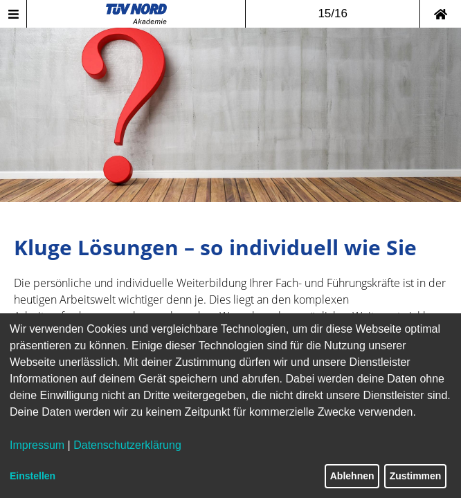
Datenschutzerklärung (127, 445)
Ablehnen (352, 475)
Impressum (37, 445)
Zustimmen (416, 475)
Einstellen (32, 475)
